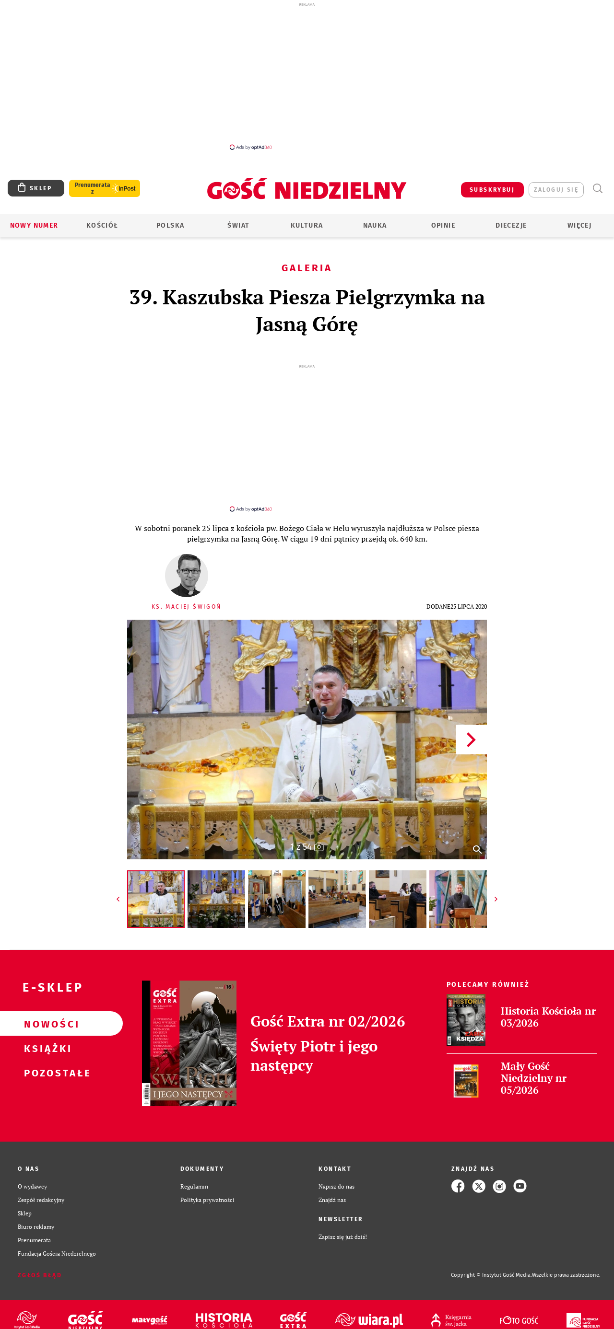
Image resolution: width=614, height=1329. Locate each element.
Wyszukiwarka (597, 188)
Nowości (46, 1015)
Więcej (579, 225)
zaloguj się (556, 189)
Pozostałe (46, 1064)
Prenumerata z (92, 188)
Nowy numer (34, 225)
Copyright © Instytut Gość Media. (491, 1266)
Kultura (307, 225)
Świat (238, 225)
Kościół (102, 225)
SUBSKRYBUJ (492, 189)
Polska (170, 225)
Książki (46, 1039)
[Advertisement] (307, 76)
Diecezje (511, 225)
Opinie (443, 225)
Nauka (375, 225)
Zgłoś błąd (40, 1266)
